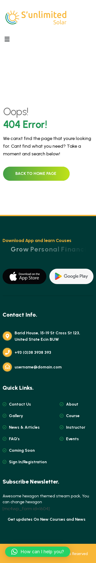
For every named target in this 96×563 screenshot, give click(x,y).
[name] (24, 276)
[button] (7, 39)
